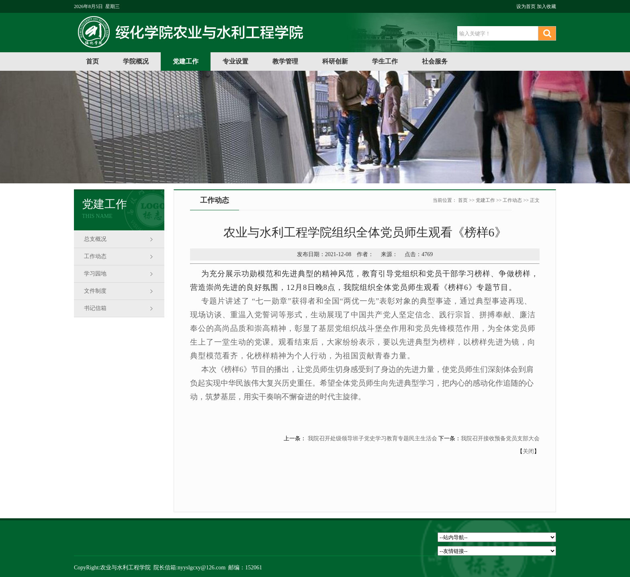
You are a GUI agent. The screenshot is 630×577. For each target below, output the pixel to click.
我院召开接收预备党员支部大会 (500, 438)
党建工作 (185, 61)
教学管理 (285, 61)
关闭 (528, 451)
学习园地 (95, 274)
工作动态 (95, 256)
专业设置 (235, 61)
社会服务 (435, 61)
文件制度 (95, 291)
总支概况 (95, 239)
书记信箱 (95, 308)
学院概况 (136, 61)
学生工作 (385, 61)
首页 (92, 61)
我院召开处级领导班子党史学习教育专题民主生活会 (371, 438)
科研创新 (335, 61)
